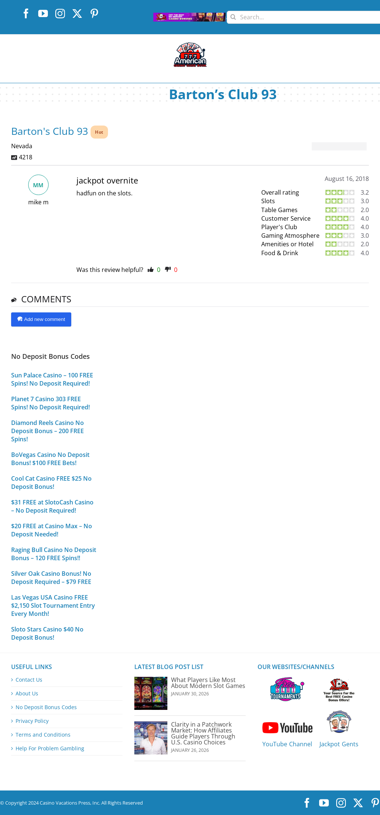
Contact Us (29, 680)
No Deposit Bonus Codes (46, 707)
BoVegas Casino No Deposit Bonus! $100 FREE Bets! (50, 459)
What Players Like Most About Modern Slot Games (208, 683)
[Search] (233, 14)
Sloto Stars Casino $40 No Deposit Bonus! (47, 633)
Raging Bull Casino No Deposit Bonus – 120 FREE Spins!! (53, 554)
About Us (27, 694)
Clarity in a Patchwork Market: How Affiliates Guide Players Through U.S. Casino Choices (203, 733)
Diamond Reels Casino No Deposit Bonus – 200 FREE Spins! (47, 431)
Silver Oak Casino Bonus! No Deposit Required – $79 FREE (51, 577)
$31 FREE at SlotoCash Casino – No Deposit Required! (52, 506)
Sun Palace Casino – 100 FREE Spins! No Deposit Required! (52, 379)
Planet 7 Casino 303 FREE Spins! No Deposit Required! (50, 403)
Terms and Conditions (43, 735)
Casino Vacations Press (65, 802)
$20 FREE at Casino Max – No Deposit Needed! (51, 530)
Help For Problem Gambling (50, 748)
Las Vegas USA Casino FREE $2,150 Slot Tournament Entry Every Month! (53, 605)
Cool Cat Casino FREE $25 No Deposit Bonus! (51, 482)
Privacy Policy (32, 721)
